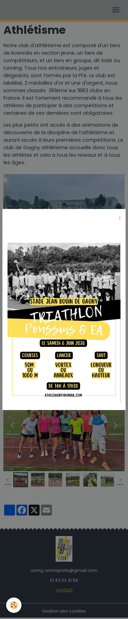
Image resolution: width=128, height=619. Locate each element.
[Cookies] (14, 605)
